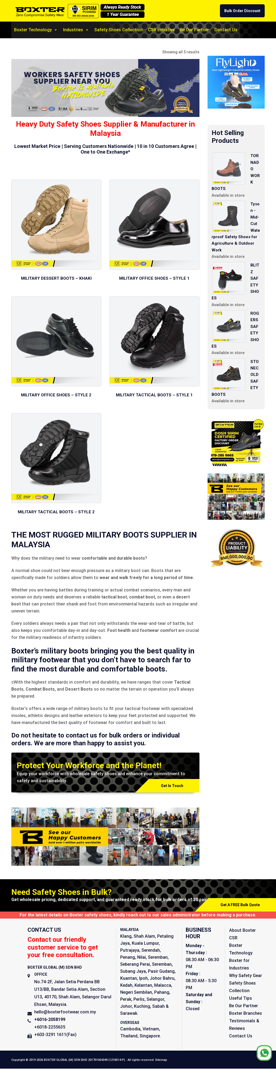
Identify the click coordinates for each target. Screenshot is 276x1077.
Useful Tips (240, 999)
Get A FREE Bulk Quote (240, 906)
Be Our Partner (194, 29)
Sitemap (161, 1061)
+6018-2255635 (49, 1028)
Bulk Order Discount (242, 11)
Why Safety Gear (245, 976)
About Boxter (242, 931)
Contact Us (225, 29)
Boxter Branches (245, 1014)
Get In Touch (172, 787)
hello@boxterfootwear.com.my (65, 1013)
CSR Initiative (161, 29)
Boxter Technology (36, 30)
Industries (76, 30)
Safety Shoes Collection (118, 29)
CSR (233, 939)
